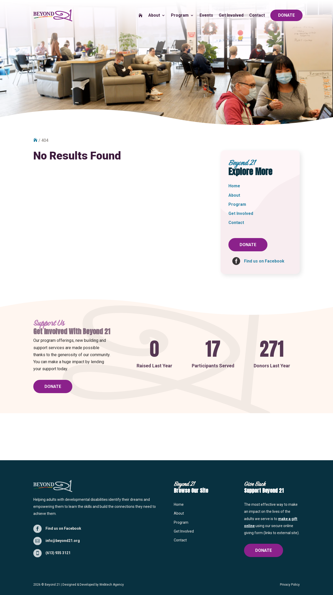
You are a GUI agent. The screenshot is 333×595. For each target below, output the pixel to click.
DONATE (286, 15)
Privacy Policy (290, 584)
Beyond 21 (52, 584)
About (154, 15)
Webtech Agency (111, 584)
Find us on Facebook (63, 528)
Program (180, 15)
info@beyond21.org (63, 541)
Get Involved (231, 15)
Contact (257, 15)
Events (206, 15)
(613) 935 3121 (58, 553)
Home (234, 185)
